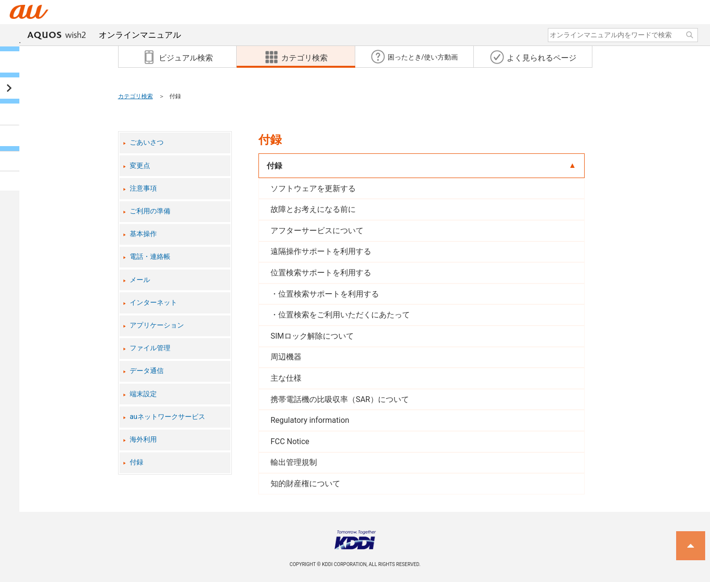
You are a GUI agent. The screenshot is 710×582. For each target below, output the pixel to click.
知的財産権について (305, 483)
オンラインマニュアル (104, 35)
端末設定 (143, 394)
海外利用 (143, 439)
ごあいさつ (147, 142)
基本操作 (143, 234)
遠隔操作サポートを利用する (321, 251)
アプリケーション (157, 325)
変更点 (140, 166)
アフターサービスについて (317, 230)
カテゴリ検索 (135, 96)
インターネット (153, 302)
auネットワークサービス (167, 417)
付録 (136, 462)
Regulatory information (310, 420)
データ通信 (147, 371)
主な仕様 (286, 378)
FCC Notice (290, 441)
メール (140, 280)
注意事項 (143, 188)
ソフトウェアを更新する (313, 188)
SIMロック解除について (312, 336)
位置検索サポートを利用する (321, 272)
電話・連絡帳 (150, 257)
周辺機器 (286, 356)
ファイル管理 (150, 348)
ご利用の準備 (150, 211)
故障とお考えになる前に (313, 209)
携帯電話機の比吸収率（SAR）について (340, 399)
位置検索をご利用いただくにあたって (344, 314)
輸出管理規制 (294, 462)
